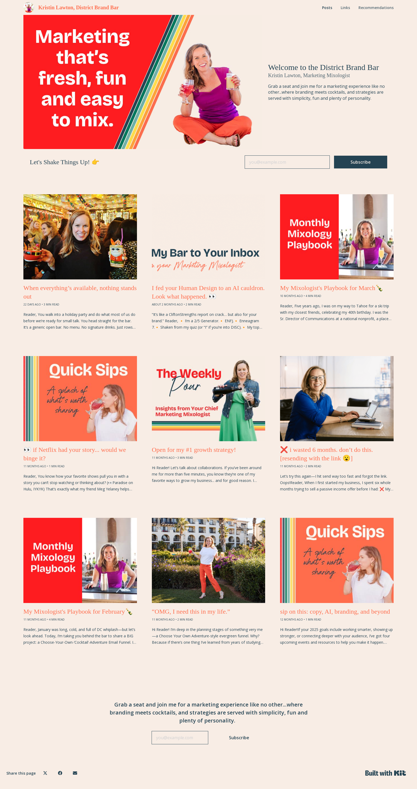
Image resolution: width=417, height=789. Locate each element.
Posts (327, 7)
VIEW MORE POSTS (208, 668)
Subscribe (361, 162)
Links (345, 7)
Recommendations (376, 7)
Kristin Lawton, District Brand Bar (78, 7)
